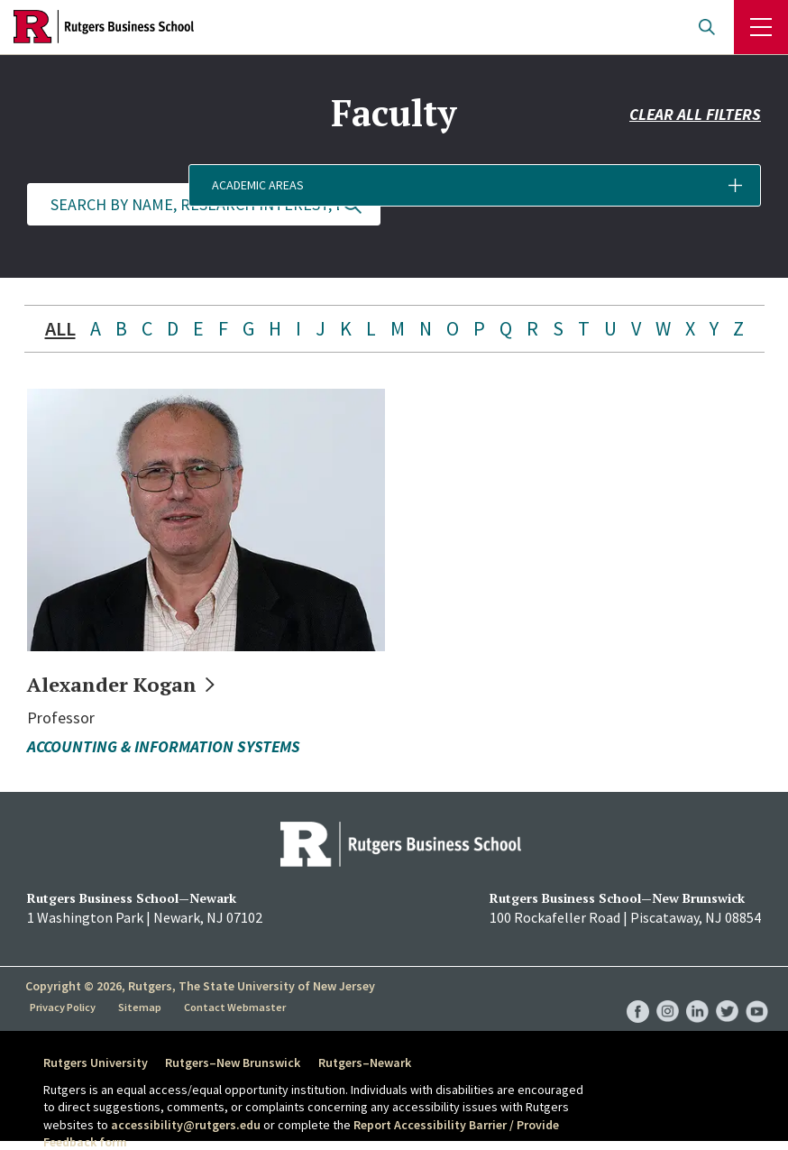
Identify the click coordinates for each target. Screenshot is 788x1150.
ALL (60, 328)
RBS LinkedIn (697, 992)
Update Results (352, 204)
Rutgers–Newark (380, 1062)
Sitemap (142, 1006)
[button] (584, 204)
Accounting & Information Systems (163, 747)
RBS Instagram (667, 992)
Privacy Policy (64, 1006)
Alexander (132, 683)
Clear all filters (695, 151)
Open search (707, 27)
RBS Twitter (727, 992)
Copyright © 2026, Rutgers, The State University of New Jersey (200, 986)
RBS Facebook (638, 992)
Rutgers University (95, 1062)
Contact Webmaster (236, 1006)
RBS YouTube (757, 992)
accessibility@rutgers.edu (186, 1125)
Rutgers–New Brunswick (240, 1062)
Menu (761, 27)
